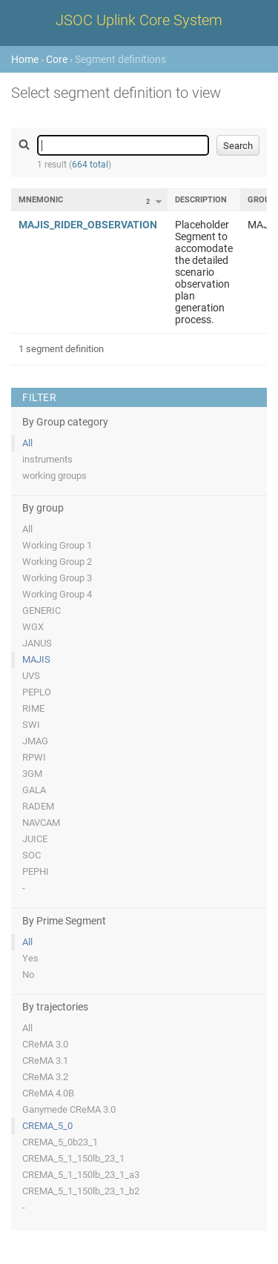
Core (56, 59)
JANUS (37, 643)
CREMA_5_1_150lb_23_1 (73, 1158)
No (28, 974)
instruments (47, 459)
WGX (33, 626)
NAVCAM (41, 822)
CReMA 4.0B (48, 1093)
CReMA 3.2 (45, 1076)
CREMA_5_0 (47, 1125)
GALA (34, 789)
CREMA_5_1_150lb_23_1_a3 (80, 1174)
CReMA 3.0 (45, 1044)
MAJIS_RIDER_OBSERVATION (88, 225)
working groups (54, 475)
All (27, 443)
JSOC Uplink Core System (139, 20)
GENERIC (41, 610)
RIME (33, 708)
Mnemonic (41, 200)
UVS (31, 675)
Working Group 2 (57, 561)
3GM (32, 773)
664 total (90, 164)
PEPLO (36, 692)
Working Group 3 (57, 577)
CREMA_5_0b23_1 (60, 1142)
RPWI (34, 757)
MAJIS (36, 659)
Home (25, 59)
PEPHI (35, 871)
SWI (31, 724)
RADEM (38, 806)
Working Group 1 (57, 545)
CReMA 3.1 (45, 1060)
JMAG (35, 741)
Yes (30, 958)
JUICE (34, 838)
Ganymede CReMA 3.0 (69, 1109)
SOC (31, 855)
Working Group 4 (57, 594)
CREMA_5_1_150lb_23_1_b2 (80, 1191)
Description (201, 200)
